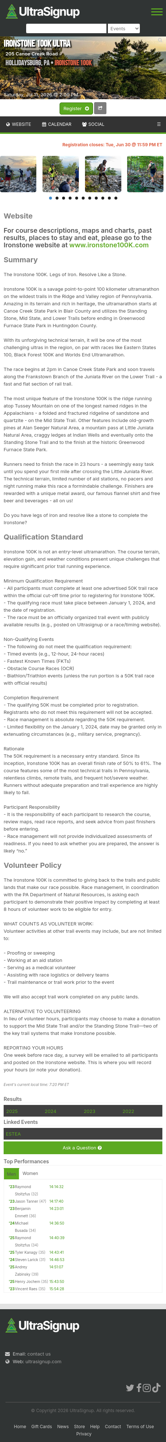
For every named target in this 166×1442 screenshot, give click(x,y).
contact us (38, 1354)
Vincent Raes (26, 1289)
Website (18, 124)
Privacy (84, 1434)
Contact (113, 1426)
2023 (89, 1111)
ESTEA (13, 1134)
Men (11, 1174)
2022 (128, 1111)
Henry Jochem (27, 1281)
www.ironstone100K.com (109, 245)
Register (76, 108)
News (63, 1426)
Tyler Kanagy (26, 1252)
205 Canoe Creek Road (31, 54)
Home (20, 1426)
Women (30, 1173)
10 (109, 198)
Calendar (56, 124)
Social (92, 124)
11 (115, 198)
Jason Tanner (26, 1201)
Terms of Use (140, 1426)
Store (79, 1426)
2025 (12, 1111)
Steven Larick (26, 1259)
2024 (50, 1111)
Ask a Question (81, 1147)
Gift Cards (41, 1426)
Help (95, 1426)
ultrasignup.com (43, 1361)
